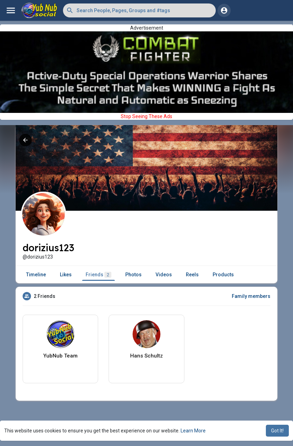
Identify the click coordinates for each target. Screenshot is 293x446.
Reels (192, 274)
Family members (251, 296)
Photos (133, 274)
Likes (66, 274)
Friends (98, 275)
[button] (139, 10)
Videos (164, 274)
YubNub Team (60, 356)
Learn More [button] (193, 430)
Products (223, 274)
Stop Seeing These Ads (146, 116)
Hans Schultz (146, 356)
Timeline (36, 274)
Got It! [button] (277, 430)
